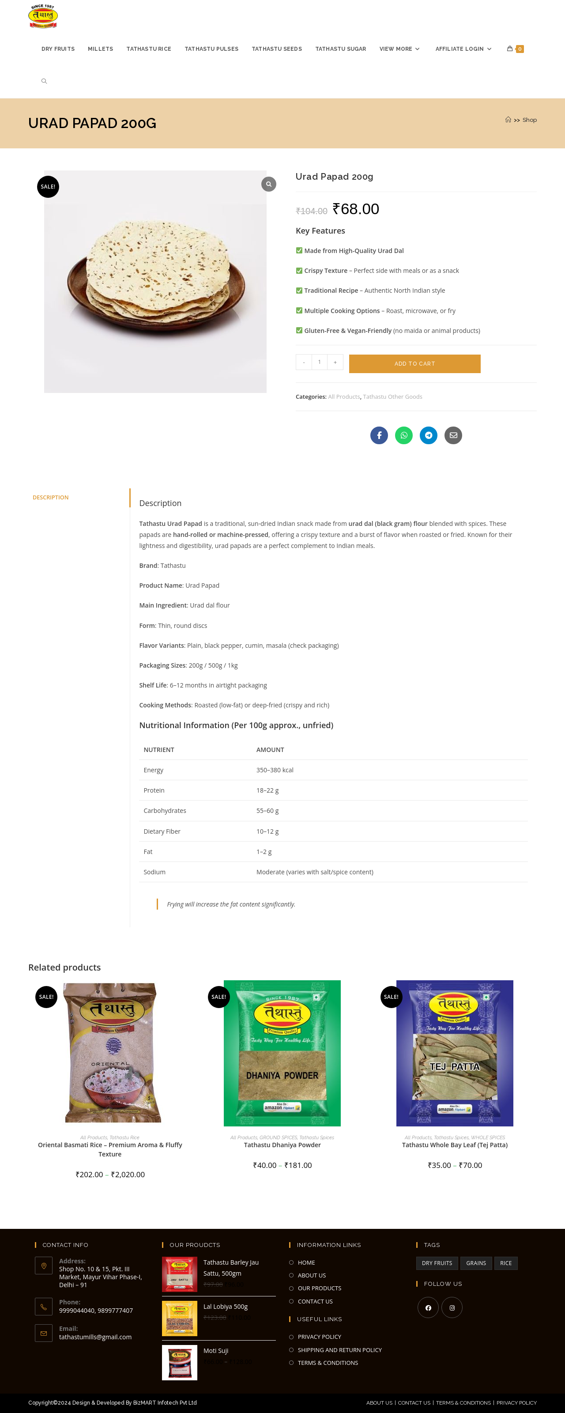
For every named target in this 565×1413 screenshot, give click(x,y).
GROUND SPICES (278, 1138)
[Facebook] (428, 1307)
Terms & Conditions (463, 1403)
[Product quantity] (320, 362)
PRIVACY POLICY (319, 1337)
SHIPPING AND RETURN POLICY (340, 1350)
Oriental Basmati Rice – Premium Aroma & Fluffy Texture (110, 1149)
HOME (306, 1262)
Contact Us (414, 1403)
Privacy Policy (517, 1403)
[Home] (508, 120)
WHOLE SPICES (488, 1138)
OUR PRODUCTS (319, 1288)
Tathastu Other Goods (392, 396)
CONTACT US (315, 1301)
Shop (530, 120)
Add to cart (415, 364)
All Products (344, 396)
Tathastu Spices (316, 1138)
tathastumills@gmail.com (95, 1337)
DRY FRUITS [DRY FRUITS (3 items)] (437, 1263)
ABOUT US (312, 1275)
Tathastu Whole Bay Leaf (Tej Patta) (455, 1145)
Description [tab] (51, 497)
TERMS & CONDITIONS (328, 1363)
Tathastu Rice (124, 1138)
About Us (379, 1403)
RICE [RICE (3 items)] (506, 1263)
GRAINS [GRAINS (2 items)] (476, 1263)
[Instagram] (452, 1307)
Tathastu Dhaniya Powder (282, 1145)
